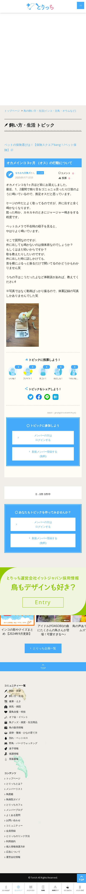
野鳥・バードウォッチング (20, 743)
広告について (12, 851)
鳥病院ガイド (12, 799)
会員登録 (10, 830)
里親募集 (11, 758)
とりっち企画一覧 (43, 648)
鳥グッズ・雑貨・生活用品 (20, 722)
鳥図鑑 (8, 794)
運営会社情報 (12, 857)
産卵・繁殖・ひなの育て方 (20, 732)
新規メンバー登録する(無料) (43, 454)
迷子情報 (11, 748)
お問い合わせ (12, 820)
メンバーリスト (13, 788)
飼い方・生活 (13, 696)
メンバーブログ (13, 809)
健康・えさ (12, 701)
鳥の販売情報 (13, 727)
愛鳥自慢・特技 (15, 711)
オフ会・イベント (16, 717)
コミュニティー (13, 825)
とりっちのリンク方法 (17, 836)
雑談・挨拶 (12, 690)
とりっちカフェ (13, 804)
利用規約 (10, 841)
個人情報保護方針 (14, 846)
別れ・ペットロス (16, 738)
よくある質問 (12, 815)
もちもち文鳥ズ (22, 172)
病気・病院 (12, 706)
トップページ (12, 778)
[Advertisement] (43, 59)
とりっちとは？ (13, 783)
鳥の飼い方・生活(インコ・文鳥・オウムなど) (50, 110)
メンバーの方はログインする (35, 438)
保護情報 (11, 753)
